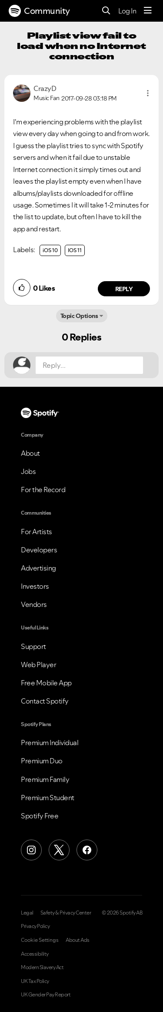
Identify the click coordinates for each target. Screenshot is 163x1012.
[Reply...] (89, 365)
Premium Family (45, 779)
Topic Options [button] (79, 315)
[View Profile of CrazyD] (44, 88)
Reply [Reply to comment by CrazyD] (124, 289)
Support (33, 646)
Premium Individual (49, 742)
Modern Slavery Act (42, 967)
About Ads (78, 940)
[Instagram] (31, 850)
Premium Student (47, 797)
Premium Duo (42, 760)
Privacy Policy (35, 926)
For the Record (43, 489)
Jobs (28, 471)
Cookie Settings (40, 940)
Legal (27, 912)
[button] (147, 93)
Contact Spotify (45, 701)
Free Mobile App (46, 683)
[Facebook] (87, 850)
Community (39, 11)
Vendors (34, 604)
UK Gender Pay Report (45, 994)
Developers (39, 550)
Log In (127, 11)
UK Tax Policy (35, 981)
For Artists (36, 531)
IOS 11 (75, 250)
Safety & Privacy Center (65, 912)
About (30, 453)
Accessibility (35, 953)
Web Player (38, 664)
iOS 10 (50, 250)
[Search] (106, 11)
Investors (35, 586)
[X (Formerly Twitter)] (59, 850)
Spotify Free (39, 816)
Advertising (38, 568)
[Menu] (147, 11)
